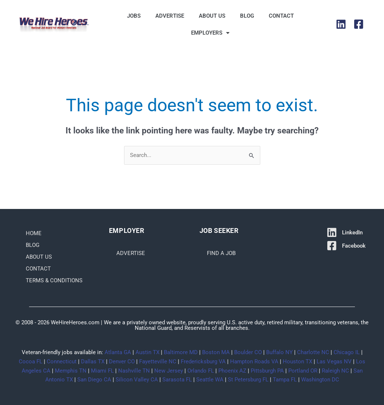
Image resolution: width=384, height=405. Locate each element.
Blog (247, 16)
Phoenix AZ (232, 370)
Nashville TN (134, 370)
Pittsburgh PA (267, 370)
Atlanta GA (118, 352)
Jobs (134, 16)
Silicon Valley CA (137, 379)
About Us (212, 16)
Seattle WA (209, 379)
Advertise (169, 16)
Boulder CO (248, 352)
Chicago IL (347, 352)
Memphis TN (71, 370)
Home (34, 233)
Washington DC (320, 379)
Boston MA (216, 352)
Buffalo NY (279, 352)
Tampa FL (285, 379)
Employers (210, 33)
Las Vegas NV (334, 361)
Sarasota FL (177, 379)
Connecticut (62, 361)
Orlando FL (200, 370)
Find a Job (221, 253)
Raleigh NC (335, 370)
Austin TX (147, 352)
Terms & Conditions (54, 280)
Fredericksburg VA (203, 361)
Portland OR (302, 370)
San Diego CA (94, 379)
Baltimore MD (181, 352)
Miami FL (102, 370)
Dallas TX (93, 361)
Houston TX (297, 361)
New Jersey (168, 370)
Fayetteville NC (157, 361)
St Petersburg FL (248, 379)
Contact (281, 16)
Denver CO (122, 361)
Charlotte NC (313, 352)
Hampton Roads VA (254, 361)
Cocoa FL (30, 361)
